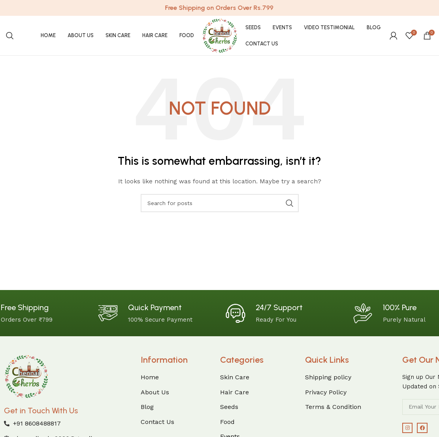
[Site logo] (219, 35)
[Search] (10, 35)
